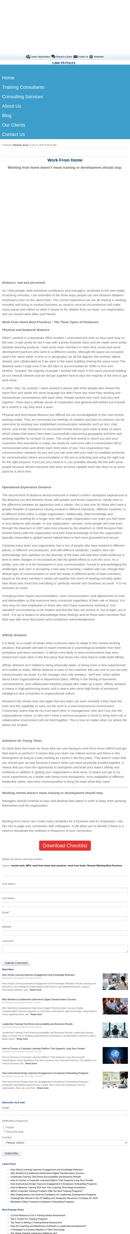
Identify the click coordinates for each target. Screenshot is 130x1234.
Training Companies (65, 1213)
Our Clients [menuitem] (13, 81)
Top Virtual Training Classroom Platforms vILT (34, 1155)
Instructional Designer (65, 1219)
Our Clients (65, 1202)
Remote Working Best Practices (104, 787)
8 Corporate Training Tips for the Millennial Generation (38, 1162)
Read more (35, 911)
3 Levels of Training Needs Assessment (31, 1166)
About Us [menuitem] (11, 62)
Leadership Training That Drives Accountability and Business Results (46, 1098)
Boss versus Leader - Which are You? (30, 1169)
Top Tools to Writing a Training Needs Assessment (36, 1144)
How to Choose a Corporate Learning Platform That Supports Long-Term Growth (52, 1102)
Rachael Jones (20, 101)
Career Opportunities (40, 13)
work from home (77, 787)
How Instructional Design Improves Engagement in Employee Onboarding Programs (54, 1106)
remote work (17, 787)
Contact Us (83, 13)
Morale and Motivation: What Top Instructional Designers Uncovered (45, 1158)
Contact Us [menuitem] (13, 91)
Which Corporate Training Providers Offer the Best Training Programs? (47, 1113)
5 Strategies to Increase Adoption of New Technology (38, 1151)
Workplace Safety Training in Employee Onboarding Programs (42, 1123)
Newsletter (99, 13)
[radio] (65, 1049)
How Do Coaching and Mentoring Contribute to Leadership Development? (48, 1148)
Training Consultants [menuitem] (23, 43)
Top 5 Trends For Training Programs (29, 1141)
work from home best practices (49, 787)
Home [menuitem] (7, 34)
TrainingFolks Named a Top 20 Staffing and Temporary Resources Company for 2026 (54, 1120)
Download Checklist (65, 767)
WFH (28, 787)
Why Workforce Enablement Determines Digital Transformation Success (47, 1095)
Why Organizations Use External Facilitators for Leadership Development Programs (53, 1116)
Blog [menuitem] (6, 72)
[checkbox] (65, 1051)
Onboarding (65, 1224)
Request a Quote (64, 13)
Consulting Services (65, 1196)
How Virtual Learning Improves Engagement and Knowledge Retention (47, 1091)
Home (65, 1185)
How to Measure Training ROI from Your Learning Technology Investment (48, 1109)
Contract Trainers (65, 1190)
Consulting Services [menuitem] (22, 53)
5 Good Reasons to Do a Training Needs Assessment (38, 1137)
